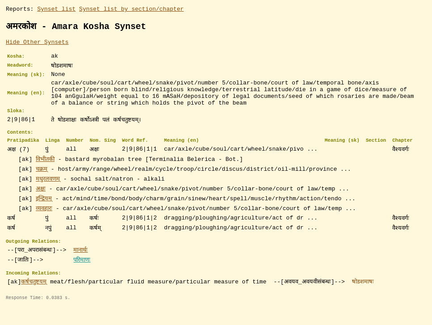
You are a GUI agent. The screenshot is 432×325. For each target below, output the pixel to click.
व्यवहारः (44, 223)
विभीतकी (45, 173)
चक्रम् (41, 183)
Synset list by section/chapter (131, 10)
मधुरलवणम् (48, 193)
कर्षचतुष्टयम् (34, 299)
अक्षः (41, 203)
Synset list (56, 10)
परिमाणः (81, 275)
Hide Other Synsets (37, 44)
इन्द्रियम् (44, 213)
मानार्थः (80, 266)
